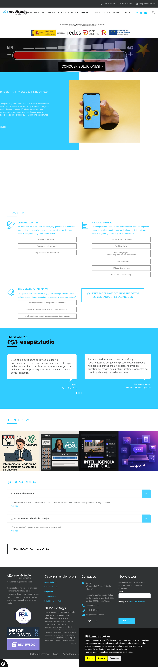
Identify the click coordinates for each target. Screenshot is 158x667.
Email (120, 591)
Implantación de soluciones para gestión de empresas (47, 316)
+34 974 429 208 (109, 4)
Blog (55, 654)
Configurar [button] (114, 658)
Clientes (129, 13)
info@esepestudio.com (147, 4)
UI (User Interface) (121, 261)
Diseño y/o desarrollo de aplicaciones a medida (47, 303)
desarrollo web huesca (65, 622)
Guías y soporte (50, 596)
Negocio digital (101, 13)
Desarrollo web (80, 13)
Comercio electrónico (47, 239)
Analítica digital (121, 246)
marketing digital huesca (68, 640)
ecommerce (72, 632)
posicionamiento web (57, 630)
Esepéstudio (49, 591)
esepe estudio (69, 635)
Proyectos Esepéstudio (53, 601)
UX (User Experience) (121, 268)
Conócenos (32, 13)
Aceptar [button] (90, 658)
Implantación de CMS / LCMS (47, 252)
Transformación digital (54, 13)
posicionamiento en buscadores (55, 627)
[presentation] (137, 610)
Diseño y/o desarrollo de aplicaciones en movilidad (47, 309)
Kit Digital (118, 13)
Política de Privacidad (137, 602)
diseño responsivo (50, 635)
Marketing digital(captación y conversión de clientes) (121, 253)
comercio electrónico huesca (55, 624)
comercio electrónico (56, 616)
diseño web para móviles (60, 632)
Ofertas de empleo (39, 654)
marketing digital (66, 637)
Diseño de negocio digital (121, 239)
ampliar (74, 644)
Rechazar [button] (102, 658)
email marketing (49, 638)
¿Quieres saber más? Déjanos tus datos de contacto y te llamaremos (113, 295)
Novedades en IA (51, 587)
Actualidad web (50, 582)
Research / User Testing (121, 274)
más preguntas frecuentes (31, 548)
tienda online (59, 635)
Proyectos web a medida (47, 246)
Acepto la (131, 602)
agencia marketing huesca (52, 640)
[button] (77, 393)
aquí (131, 652)
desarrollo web (51, 612)
